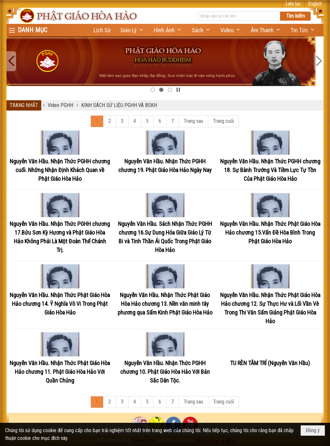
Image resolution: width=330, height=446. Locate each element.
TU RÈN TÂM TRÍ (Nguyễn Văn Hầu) (270, 363)
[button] (132, 30)
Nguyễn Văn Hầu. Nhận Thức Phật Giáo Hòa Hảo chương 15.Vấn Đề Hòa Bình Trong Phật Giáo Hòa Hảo (270, 232)
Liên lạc (293, 4)
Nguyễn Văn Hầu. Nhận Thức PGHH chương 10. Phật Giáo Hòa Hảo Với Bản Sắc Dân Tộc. (165, 372)
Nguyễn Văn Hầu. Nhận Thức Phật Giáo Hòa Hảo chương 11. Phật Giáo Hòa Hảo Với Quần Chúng (60, 372)
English (315, 4)
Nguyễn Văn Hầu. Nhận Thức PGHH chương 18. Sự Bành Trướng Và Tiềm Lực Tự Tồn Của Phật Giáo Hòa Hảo (270, 170)
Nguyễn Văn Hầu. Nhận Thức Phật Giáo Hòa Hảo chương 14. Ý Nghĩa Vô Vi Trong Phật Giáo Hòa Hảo (60, 304)
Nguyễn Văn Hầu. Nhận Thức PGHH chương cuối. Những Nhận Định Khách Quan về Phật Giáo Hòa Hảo (60, 170)
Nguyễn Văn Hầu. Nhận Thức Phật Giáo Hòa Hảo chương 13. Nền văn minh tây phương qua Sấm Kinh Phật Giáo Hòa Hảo (165, 304)
